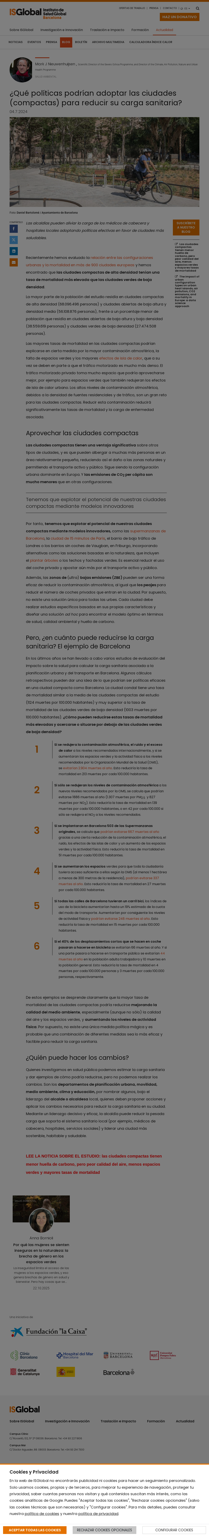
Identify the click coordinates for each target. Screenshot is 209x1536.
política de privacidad (98, 1513)
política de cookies (42, 1513)
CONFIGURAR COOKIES (174, 1530)
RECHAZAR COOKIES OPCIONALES (104, 1530)
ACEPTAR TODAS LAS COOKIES (35, 1530)
